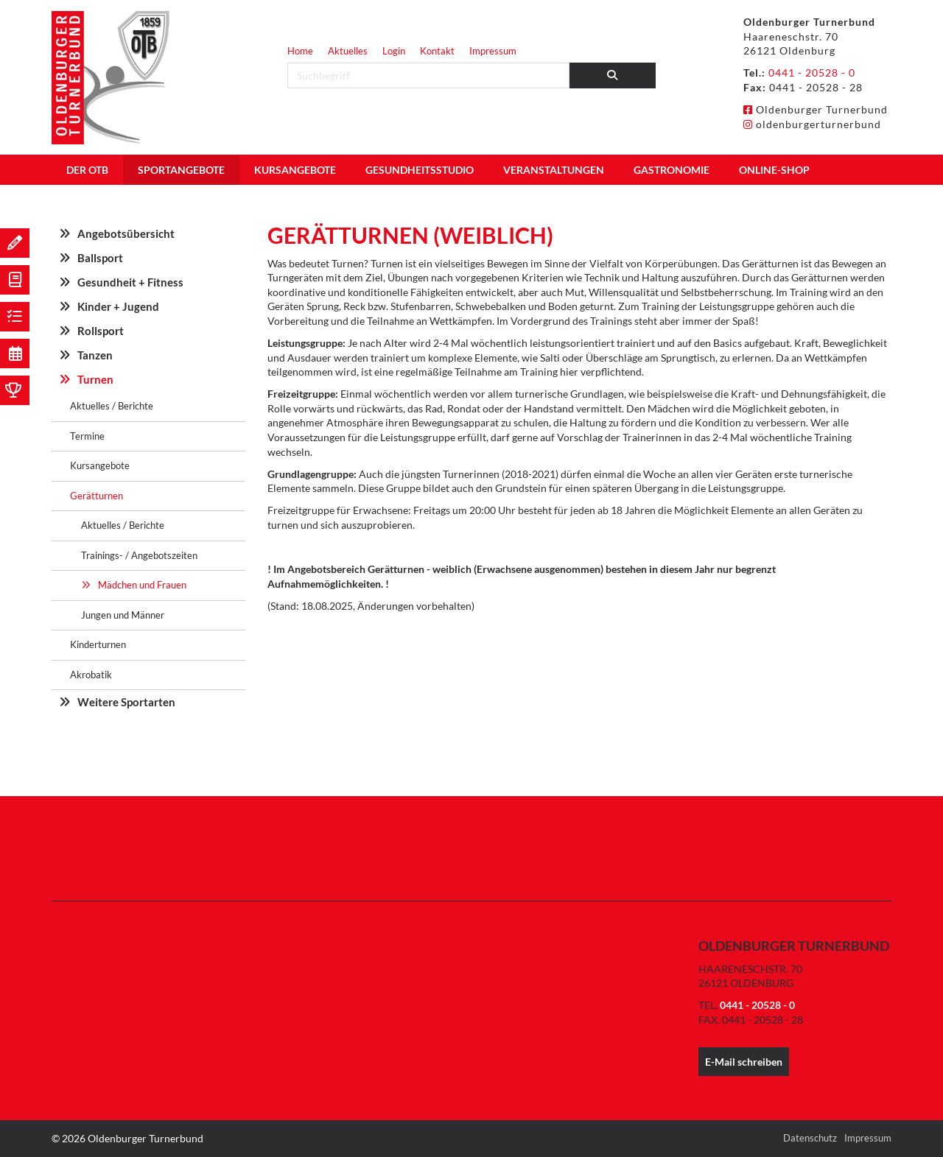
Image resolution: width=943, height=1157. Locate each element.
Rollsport (100, 330)
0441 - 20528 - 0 (811, 72)
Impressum (492, 51)
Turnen (95, 379)
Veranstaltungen (553, 169)
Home (300, 51)
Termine (87, 436)
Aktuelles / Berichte (111, 406)
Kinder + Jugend (118, 306)
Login (393, 51)
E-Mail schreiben (743, 1061)
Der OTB (87, 169)
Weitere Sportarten (126, 701)
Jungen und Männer (122, 615)
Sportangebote (181, 169)
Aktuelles (348, 51)
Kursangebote (295, 169)
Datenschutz (810, 1138)
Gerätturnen (96, 496)
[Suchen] (612, 75)
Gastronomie (671, 169)
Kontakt (437, 51)
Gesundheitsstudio (419, 169)
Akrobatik (91, 675)
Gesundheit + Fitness (130, 282)
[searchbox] (428, 75)
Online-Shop (774, 169)
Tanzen (95, 355)
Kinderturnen (98, 644)
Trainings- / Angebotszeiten (139, 555)
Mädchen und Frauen (142, 585)
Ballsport (100, 257)
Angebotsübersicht (126, 233)
